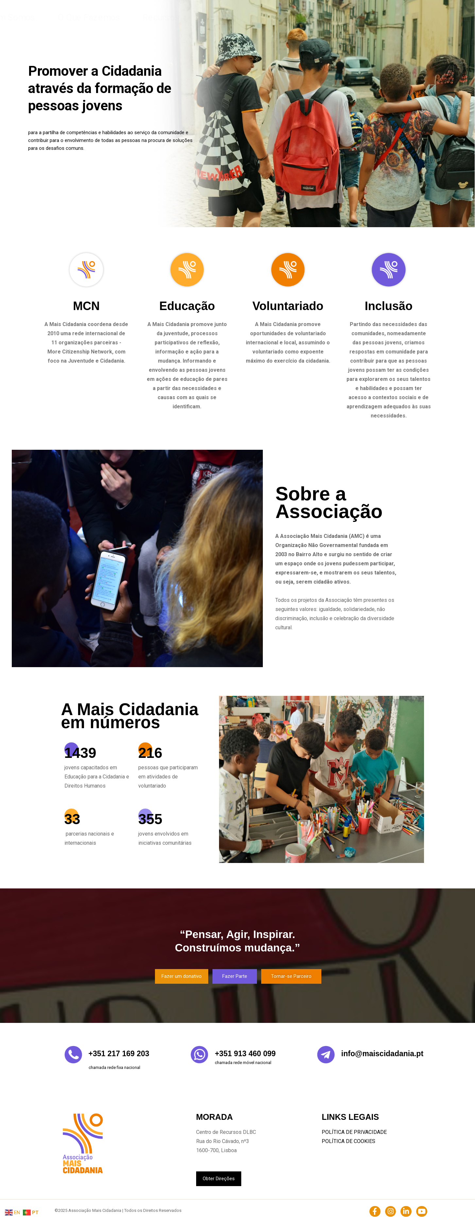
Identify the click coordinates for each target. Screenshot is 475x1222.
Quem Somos (200, 17)
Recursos (290, 17)
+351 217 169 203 (119, 1053)
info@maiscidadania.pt (382, 1053)
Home (165, 17)
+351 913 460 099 (245, 1053)
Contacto (324, 17)
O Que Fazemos (247, 17)
